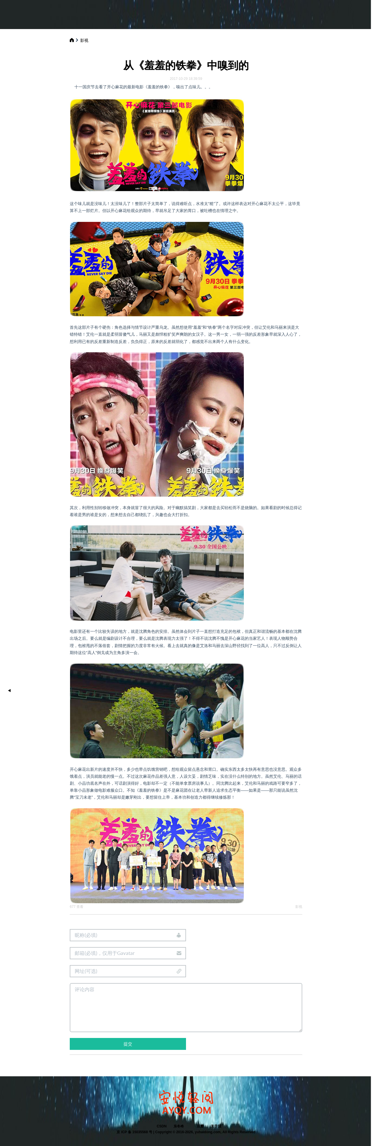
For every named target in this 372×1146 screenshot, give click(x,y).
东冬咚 (179, 1126)
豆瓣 (200, 1126)
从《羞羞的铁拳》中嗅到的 (186, 65)
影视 (84, 40)
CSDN (162, 1126)
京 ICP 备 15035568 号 (134, 1132)
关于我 (216, 1126)
